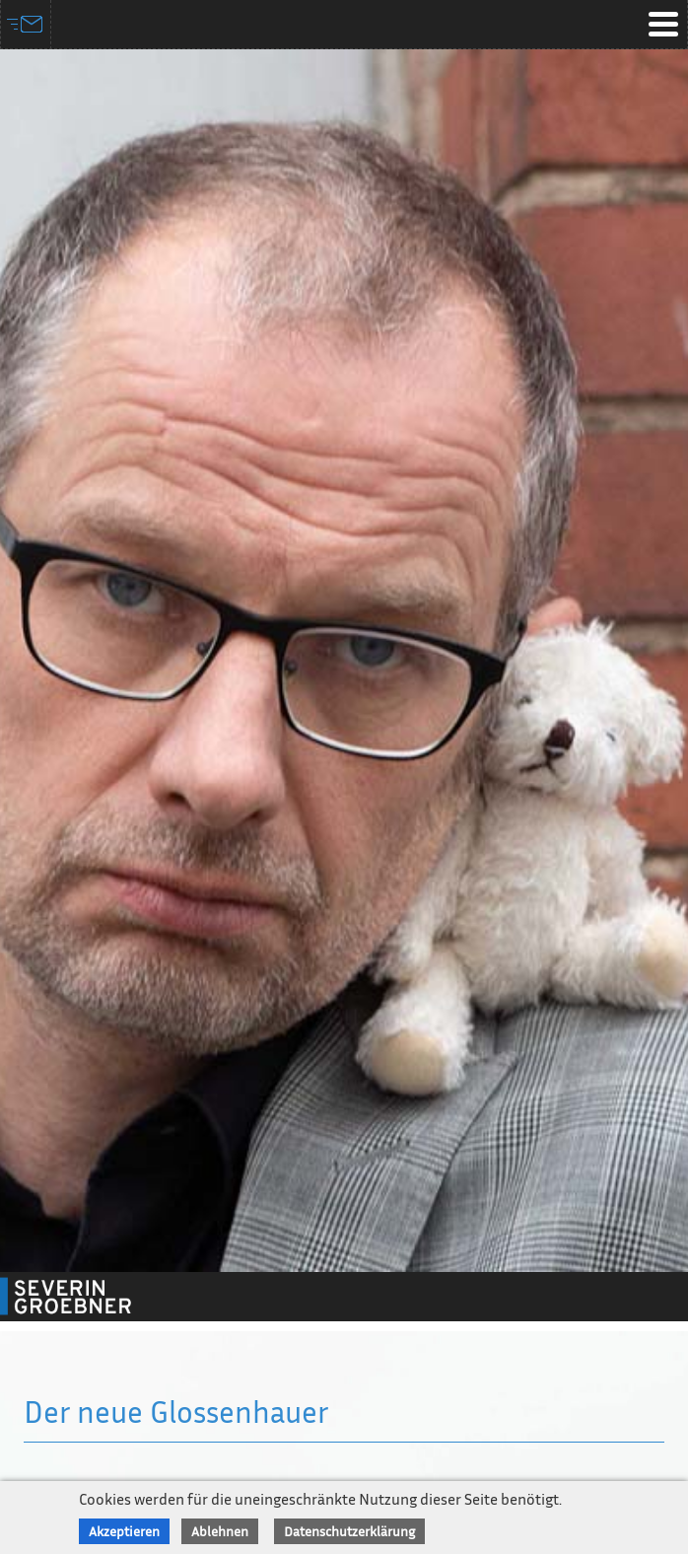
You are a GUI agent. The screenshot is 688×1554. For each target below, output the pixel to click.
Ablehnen (219, 1530)
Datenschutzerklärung (349, 1530)
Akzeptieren (124, 1530)
